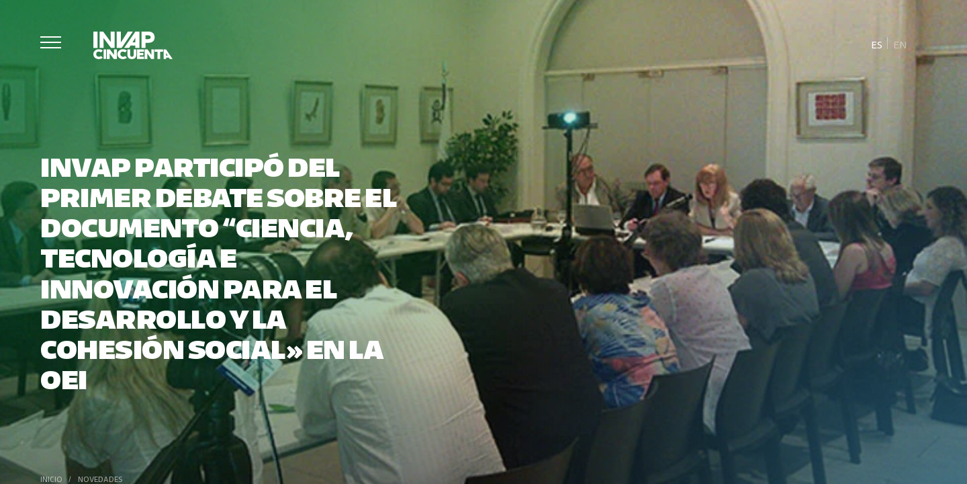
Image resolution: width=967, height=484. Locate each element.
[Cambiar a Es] (877, 43)
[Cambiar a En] (900, 43)
